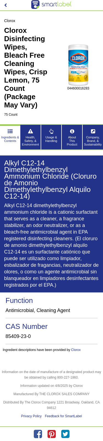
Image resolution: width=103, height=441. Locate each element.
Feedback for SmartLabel (63, 416)
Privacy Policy (31, 416)
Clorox (76, 350)
